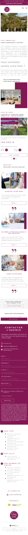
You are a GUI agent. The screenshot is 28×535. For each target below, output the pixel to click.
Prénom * (5, 363)
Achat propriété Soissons (15, 445)
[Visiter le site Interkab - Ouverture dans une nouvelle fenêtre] (16, 505)
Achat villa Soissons (13, 448)
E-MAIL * (5, 369)
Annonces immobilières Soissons (13, 458)
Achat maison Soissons (14, 434)
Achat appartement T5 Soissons (15, 480)
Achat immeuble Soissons (15, 442)
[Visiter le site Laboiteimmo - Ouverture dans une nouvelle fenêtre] (14, 525)
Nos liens (8, 530)
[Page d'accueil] (7, 9)
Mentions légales (19, 529)
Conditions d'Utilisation (6, 420)
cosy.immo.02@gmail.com (10, 346)
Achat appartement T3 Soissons (15, 475)
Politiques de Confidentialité (21, 419)
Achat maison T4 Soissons (14, 468)
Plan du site (11, 529)
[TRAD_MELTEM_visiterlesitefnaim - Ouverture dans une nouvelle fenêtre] (9, 505)
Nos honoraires (5, 529)
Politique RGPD (14, 530)
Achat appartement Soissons (13, 438)
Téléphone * (6, 376)
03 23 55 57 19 (7, 343)
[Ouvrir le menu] (26, 8)
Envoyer (7, 400)
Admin (25, 529)
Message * (5, 383)
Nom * (3, 356)
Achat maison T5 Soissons (14, 471)
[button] (12, 158)
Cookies (20, 530)
